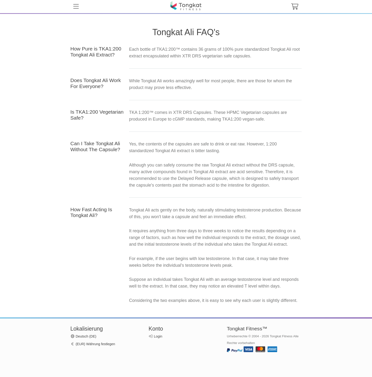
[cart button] (294, 7)
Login (158, 336)
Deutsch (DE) (83, 336)
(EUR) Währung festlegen (92, 344)
